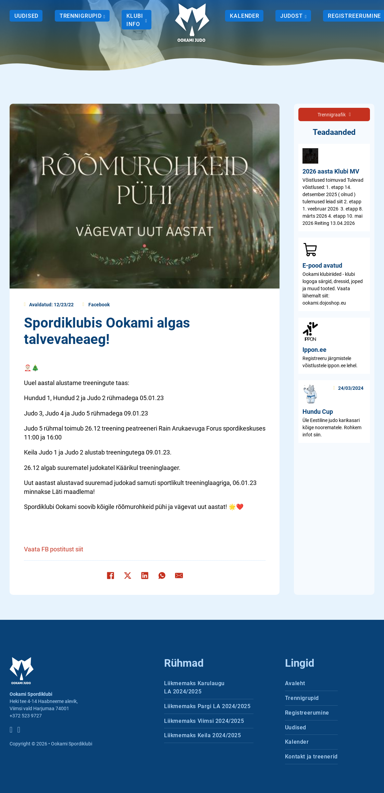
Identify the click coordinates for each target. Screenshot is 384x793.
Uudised (26, 16)
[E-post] (179, 575)
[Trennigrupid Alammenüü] (104, 16)
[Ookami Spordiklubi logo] (192, 22)
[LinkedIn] (144, 575)
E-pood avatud (322, 265)
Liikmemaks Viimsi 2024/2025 (204, 721)
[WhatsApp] (162, 575)
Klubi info (134, 20)
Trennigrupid (81, 16)
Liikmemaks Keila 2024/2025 (202, 735)
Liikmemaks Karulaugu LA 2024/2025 (194, 687)
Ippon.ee (314, 349)
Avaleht (295, 683)
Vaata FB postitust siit (53, 549)
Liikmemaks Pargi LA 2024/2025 (207, 706)
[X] (127, 575)
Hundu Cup (317, 411)
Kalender (244, 16)
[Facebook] (110, 575)
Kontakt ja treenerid (311, 756)
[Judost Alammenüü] (305, 16)
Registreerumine (307, 712)
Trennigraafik (334, 114)
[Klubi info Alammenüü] (145, 20)
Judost (291, 16)
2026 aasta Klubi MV (330, 171)
